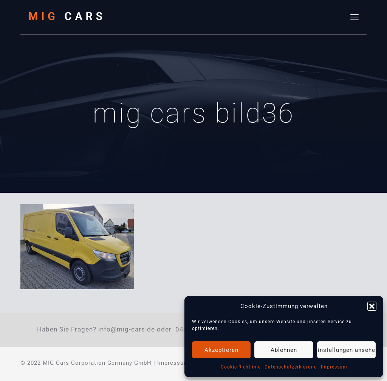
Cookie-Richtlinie (241, 367)
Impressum (334, 367)
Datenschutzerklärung (291, 367)
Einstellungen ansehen (346, 350)
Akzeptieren (221, 350)
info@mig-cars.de (126, 329)
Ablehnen (284, 350)
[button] (372, 306)
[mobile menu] (354, 17)
